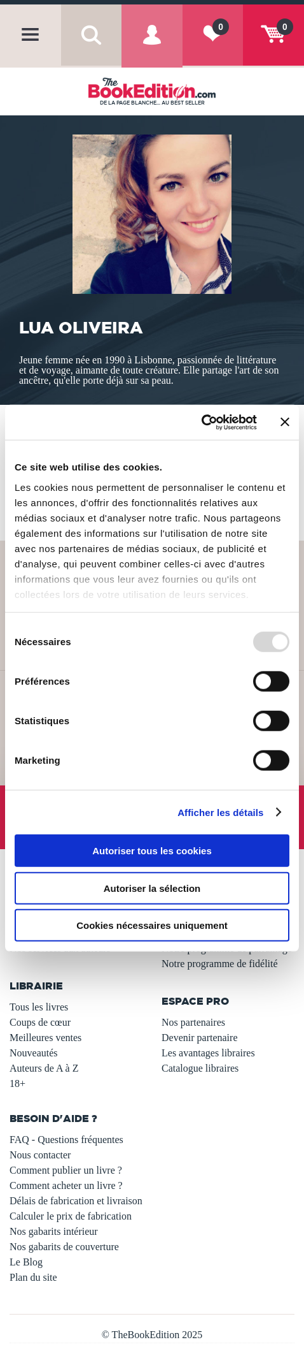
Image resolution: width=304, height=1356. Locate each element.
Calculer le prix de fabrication (71, 1216)
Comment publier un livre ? (66, 1170)
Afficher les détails (220, 811)
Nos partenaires (193, 1022)
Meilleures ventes (45, 1037)
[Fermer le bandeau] (284, 422)
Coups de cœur (40, 1022)
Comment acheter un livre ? (66, 1185)
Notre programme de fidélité (220, 963)
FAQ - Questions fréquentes (66, 1139)
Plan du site (33, 1277)
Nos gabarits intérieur (54, 1231)
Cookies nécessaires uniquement (152, 925)
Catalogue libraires (200, 1068)
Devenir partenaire (199, 1037)
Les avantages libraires (208, 1052)
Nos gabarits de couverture (64, 1246)
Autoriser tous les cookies (152, 850)
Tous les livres (39, 1007)
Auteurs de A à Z (44, 1068)
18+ (17, 1083)
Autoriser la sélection (152, 887)
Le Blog (26, 1262)
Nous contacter (40, 1154)
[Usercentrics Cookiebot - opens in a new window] (201, 422)
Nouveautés (34, 1052)
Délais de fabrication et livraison (76, 1200)
